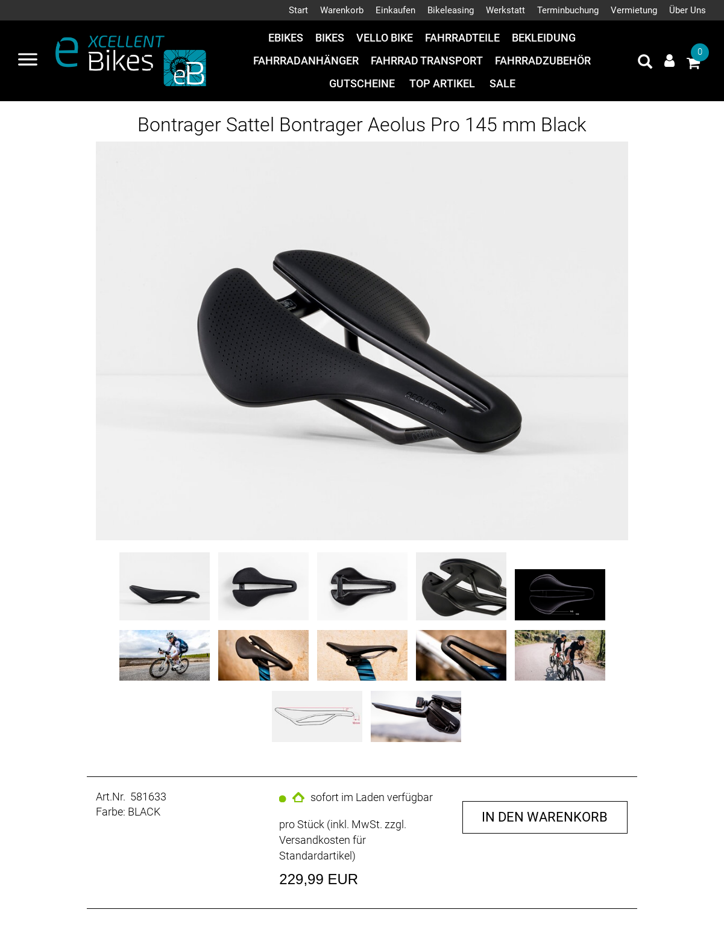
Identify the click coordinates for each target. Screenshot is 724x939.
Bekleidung (544, 37)
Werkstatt (505, 10)
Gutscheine (362, 83)
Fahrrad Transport (427, 60)
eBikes (285, 37)
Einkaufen (395, 10)
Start (298, 10)
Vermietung (634, 10)
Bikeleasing (450, 10)
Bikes (329, 37)
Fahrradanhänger (306, 60)
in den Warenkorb (545, 817)
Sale (502, 83)
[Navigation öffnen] (27, 60)
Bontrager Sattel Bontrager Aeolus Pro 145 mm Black (362, 124)
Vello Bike (384, 37)
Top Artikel (442, 83)
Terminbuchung (568, 10)
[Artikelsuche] (645, 63)
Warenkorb (342, 10)
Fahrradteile (462, 37)
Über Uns (687, 10)
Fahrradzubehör (543, 60)
